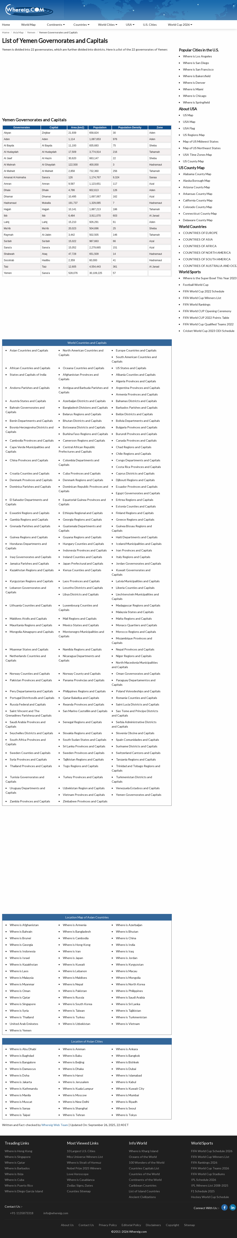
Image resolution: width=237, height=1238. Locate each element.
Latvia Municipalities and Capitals (138, 581)
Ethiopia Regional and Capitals (83, 513)
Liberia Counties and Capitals (135, 587)
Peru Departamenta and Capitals (31, 691)
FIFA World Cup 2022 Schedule (203, 291)
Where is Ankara (127, 1049)
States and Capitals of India (28, 374)
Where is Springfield (196, 102)
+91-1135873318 (21, 1213)
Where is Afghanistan (24, 925)
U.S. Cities (150, 24)
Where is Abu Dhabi (23, 1049)
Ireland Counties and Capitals (82, 557)
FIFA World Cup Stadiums (208, 1174)
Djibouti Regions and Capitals (135, 480)
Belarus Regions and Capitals (82, 414)
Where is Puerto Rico (19, 1185)
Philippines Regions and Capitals (84, 691)
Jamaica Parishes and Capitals (29, 563)
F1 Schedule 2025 (203, 1191)
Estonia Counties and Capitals (136, 506)
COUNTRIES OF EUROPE (200, 233)
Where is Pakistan (75, 991)
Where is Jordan (126, 958)
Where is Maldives (75, 977)
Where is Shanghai (75, 1108)
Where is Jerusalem (76, 1082)
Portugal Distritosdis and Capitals (32, 698)
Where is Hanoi (73, 1075)
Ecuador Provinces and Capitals (137, 486)
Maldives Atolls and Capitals (28, 618)
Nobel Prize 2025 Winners (84, 1168)
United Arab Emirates (24, 1024)
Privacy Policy (108, 1225)
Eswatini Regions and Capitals (29, 513)
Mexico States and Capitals (81, 625)
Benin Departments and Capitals (31, 420)
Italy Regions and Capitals (133, 557)
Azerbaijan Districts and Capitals (84, 401)
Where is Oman (20, 991)
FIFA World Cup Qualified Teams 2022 (208, 324)
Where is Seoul (126, 1108)
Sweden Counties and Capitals (30, 753)
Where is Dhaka (73, 1069)
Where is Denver (194, 82)
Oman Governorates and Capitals (138, 673)
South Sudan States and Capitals (84, 739)
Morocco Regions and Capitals (136, 631)
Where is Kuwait (74, 964)
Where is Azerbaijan (129, 925)
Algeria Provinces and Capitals (136, 381)
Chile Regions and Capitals (133, 453)
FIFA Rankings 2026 (204, 1162)
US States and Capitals (131, 368)
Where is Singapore (23, 1004)
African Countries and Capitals (30, 368)
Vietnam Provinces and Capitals (84, 794)
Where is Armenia (74, 925)
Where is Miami (193, 89)
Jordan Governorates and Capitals (138, 563)
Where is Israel (20, 958)
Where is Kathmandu (24, 1088)
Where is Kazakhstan (24, 964)
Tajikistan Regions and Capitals (83, 759)
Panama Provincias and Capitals (83, 680)
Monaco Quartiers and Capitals (136, 625)
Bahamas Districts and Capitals (136, 401)
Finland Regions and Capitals (135, 513)
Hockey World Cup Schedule (210, 1197)
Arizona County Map (196, 187)
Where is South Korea (77, 1004)
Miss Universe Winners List (85, 1157)
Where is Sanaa (20, 1108)
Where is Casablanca (81, 1179)
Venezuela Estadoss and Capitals (138, 788)
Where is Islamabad (129, 1075)
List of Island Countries (144, 1191)
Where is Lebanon (75, 971)
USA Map (189, 121)
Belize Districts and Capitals (134, 414)
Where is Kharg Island (143, 1151)
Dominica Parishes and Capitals (30, 486)
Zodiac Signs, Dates (80, 1185)
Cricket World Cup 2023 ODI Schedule (208, 331)
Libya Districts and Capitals (81, 594)
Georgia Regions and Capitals (82, 519)
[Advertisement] (87, 84)
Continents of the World (145, 1179)
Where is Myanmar (22, 984)
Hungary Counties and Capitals (83, 543)
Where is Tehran (74, 1115)
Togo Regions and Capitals (80, 766)
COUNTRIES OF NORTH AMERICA (207, 252)
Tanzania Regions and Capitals (136, 759)
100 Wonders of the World (146, 1162)
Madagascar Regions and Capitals (138, 605)
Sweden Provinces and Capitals (83, 753)
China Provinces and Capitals (29, 460)
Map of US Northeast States (202, 148)
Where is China (126, 938)
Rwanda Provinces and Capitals (83, 704)
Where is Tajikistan (128, 1010)
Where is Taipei (20, 1115)
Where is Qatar (20, 997)
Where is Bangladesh (77, 931)
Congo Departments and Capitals (138, 460)
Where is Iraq (125, 951)
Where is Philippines (129, 991)
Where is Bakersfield (196, 76)
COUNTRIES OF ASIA (198, 239)
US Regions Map (194, 135)
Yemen (31, 32)
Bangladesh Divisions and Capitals (85, 407)
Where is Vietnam (128, 1024)
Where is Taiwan (74, 1010)
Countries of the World (144, 1174)
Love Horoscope (78, 1174)
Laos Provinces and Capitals (81, 581)
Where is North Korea (130, 984)
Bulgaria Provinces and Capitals (136, 427)
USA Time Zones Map (197, 154)
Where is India (125, 944)
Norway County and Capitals (82, 673)
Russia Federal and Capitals (28, 704)
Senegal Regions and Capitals (82, 722)
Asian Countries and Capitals (29, 350)
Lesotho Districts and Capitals (83, 587)
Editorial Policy (131, 1225)
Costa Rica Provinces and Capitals (138, 467)
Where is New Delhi (76, 1101)
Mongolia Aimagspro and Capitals (32, 631)
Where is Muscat (21, 1101)
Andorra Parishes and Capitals (30, 388)
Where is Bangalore (23, 1062)
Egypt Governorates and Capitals (138, 493)
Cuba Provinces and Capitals (82, 473)
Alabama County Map (197, 174)
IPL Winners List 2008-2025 (209, 1185)
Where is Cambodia (76, 938)
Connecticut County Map (200, 213)
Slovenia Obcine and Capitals (135, 733)
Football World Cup (196, 284)
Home (6, 24)
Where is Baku (72, 1055)
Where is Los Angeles (197, 56)
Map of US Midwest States (201, 141)
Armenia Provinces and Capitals (137, 394)
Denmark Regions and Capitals (83, 480)
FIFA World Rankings (196, 304)
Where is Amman (74, 1049)
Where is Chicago (194, 96)
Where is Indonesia (22, 951)
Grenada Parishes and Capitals (30, 526)
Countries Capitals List (144, 1168)
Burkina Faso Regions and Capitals (85, 434)
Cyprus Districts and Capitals (135, 473)
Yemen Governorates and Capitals (138, 794)
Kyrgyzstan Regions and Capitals (31, 581)
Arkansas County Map (197, 193)
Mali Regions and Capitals (80, 618)
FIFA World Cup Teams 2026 (210, 1168)
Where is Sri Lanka (128, 1004)
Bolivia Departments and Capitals (138, 420)
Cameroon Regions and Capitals (84, 440)
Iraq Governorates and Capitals (30, 557)
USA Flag (189, 128)
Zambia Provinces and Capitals (30, 801)
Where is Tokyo (126, 1115)
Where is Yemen (20, 1030)
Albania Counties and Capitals (136, 374)
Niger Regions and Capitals (134, 656)
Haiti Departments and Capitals (137, 537)
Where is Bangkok (128, 1055)
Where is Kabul (126, 1082)
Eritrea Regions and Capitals (134, 499)
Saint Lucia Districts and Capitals (137, 704)
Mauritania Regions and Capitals (31, 625)
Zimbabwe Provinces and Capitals (85, 801)
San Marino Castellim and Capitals (85, 711)
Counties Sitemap (79, 1191)
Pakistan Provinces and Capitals (31, 680)
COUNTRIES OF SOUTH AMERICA (207, 259)
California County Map (198, 200)
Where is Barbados (17, 1168)
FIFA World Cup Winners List (202, 298)
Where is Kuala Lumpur (78, 1088)
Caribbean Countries (143, 1185)
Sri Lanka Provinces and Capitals (84, 746)
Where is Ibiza (14, 1174)
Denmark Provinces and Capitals (31, 480)
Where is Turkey (74, 1017)
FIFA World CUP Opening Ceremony (207, 311)
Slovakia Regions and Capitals (82, 733)
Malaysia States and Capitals (135, 612)
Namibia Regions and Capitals (82, 649)
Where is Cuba (14, 1179)
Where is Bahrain (21, 931)
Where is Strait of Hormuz (84, 1162)
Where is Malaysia (22, 977)
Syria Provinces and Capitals (28, 759)
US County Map (193, 161)
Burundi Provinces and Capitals (136, 434)
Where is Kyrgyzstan (130, 964)
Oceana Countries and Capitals (83, 368)
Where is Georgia (21, 944)
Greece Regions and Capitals (135, 519)
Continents (54, 24)
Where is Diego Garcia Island (24, 1191)
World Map (28, 24)
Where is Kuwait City (130, 1088)
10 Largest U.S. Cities (81, 1151)
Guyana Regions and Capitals (82, 537)
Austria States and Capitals (28, 401)
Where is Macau (126, 971)
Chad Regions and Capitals (133, 447)
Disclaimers (153, 1225)
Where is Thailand (22, 1017)
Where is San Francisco (198, 69)
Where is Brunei (20, 938)
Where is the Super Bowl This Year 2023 (210, 278)
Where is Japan (73, 958)
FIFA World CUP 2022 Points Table (206, 317)
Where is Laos (19, 971)
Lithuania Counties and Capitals (31, 605)
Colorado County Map (197, 207)
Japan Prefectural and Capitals (83, 563)
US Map (188, 115)
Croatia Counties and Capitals (29, 473)
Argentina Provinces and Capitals (138, 388)
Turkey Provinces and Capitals (83, 777)
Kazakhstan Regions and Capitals (32, 570)
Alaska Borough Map (196, 180)
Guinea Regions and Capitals (29, 537)
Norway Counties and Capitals (30, 673)
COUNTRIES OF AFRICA (200, 246)
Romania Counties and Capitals (136, 698)
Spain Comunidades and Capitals (137, 739)
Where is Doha (19, 1075)
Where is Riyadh (126, 1101)
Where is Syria (19, 1010)
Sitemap (189, 1225)
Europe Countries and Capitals (136, 350)
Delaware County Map (198, 220)
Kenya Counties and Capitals (82, 570)
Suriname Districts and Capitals (136, 746)
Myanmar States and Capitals (29, 649)
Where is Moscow (75, 1095)
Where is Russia (73, 997)
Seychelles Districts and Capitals (31, 733)
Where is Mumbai (127, 1095)
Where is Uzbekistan (76, 1024)
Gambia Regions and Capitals (29, 519)
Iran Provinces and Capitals (134, 550)
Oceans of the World (143, 1157)
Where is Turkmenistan (131, 1017)
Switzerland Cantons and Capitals (138, 753)
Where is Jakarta (21, 1082)
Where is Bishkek (127, 1062)
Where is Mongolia (128, 977)
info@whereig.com (56, 1213)
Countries (80, 24)
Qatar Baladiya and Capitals (81, 698)
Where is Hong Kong (76, 944)
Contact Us (86, 1225)
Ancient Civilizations (142, 1197)
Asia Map (18, 32)
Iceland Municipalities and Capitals (139, 543)
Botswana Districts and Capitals (84, 427)
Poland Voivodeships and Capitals (138, 691)
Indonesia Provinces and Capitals (85, 550)
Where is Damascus (23, 1069)
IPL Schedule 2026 (203, 1179)
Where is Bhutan (127, 931)
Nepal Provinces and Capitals (135, 649)
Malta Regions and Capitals (134, 618)
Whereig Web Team (54, 1125)
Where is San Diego (196, 63)
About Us (67, 1225)
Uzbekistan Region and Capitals (84, 788)
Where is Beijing (73, 1062)
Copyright (172, 1225)
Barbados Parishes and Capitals (137, 407)
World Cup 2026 (179, 24)
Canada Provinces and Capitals (136, 440)
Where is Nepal (73, 984)
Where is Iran (72, 951)
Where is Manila (20, 1095)
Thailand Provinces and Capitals (31, 766)
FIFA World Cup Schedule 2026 (211, 1151)
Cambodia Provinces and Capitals (32, 440)
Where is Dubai (126, 1069)
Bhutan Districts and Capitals (82, 420)
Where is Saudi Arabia (130, 997)
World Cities (106, 24)
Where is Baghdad (22, 1055)
